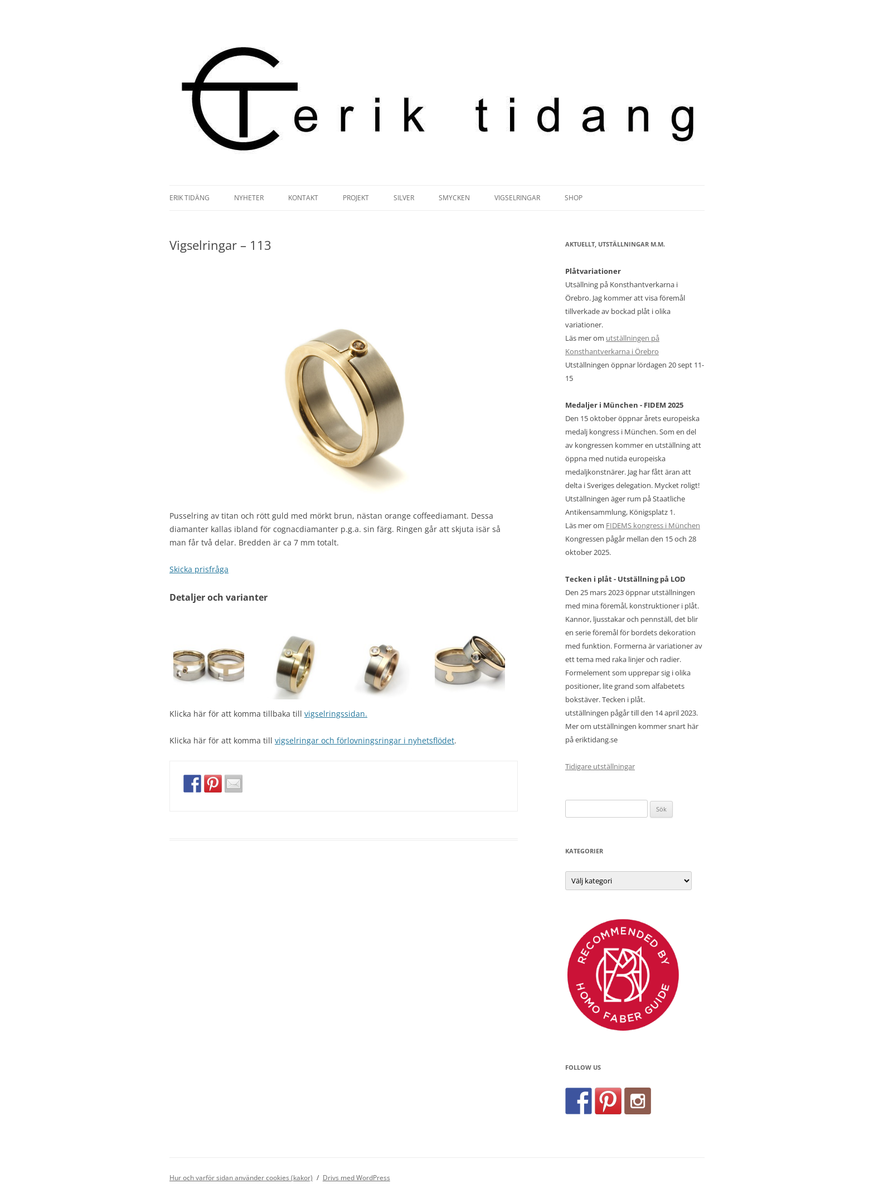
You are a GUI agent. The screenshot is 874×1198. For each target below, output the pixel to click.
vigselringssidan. (335, 713)
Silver (404, 197)
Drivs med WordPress (356, 1177)
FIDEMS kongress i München (653, 525)
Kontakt (303, 197)
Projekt (356, 197)
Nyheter (249, 197)
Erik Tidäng (189, 197)
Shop (573, 197)
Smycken (454, 197)
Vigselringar (517, 197)
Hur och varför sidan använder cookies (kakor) (241, 1177)
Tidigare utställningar (600, 766)
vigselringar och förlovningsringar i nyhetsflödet (364, 740)
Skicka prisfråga (199, 569)
